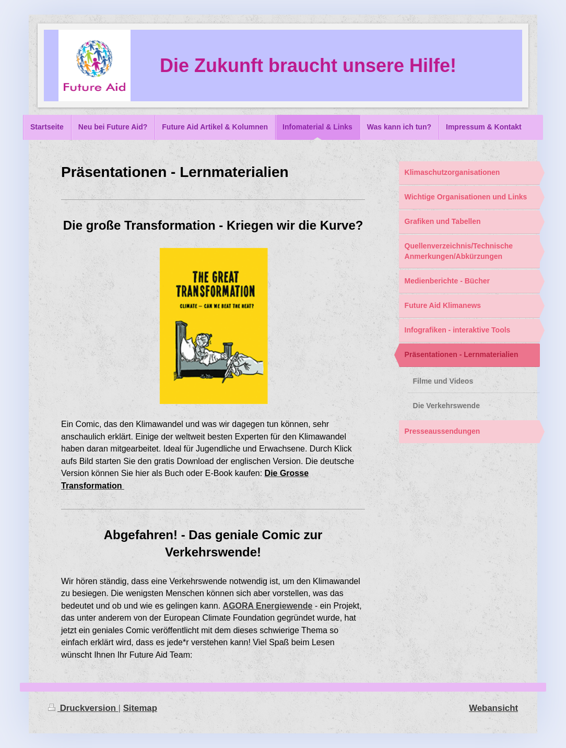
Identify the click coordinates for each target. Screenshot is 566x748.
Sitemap (140, 708)
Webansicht (493, 708)
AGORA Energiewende (268, 605)
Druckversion (83, 708)
